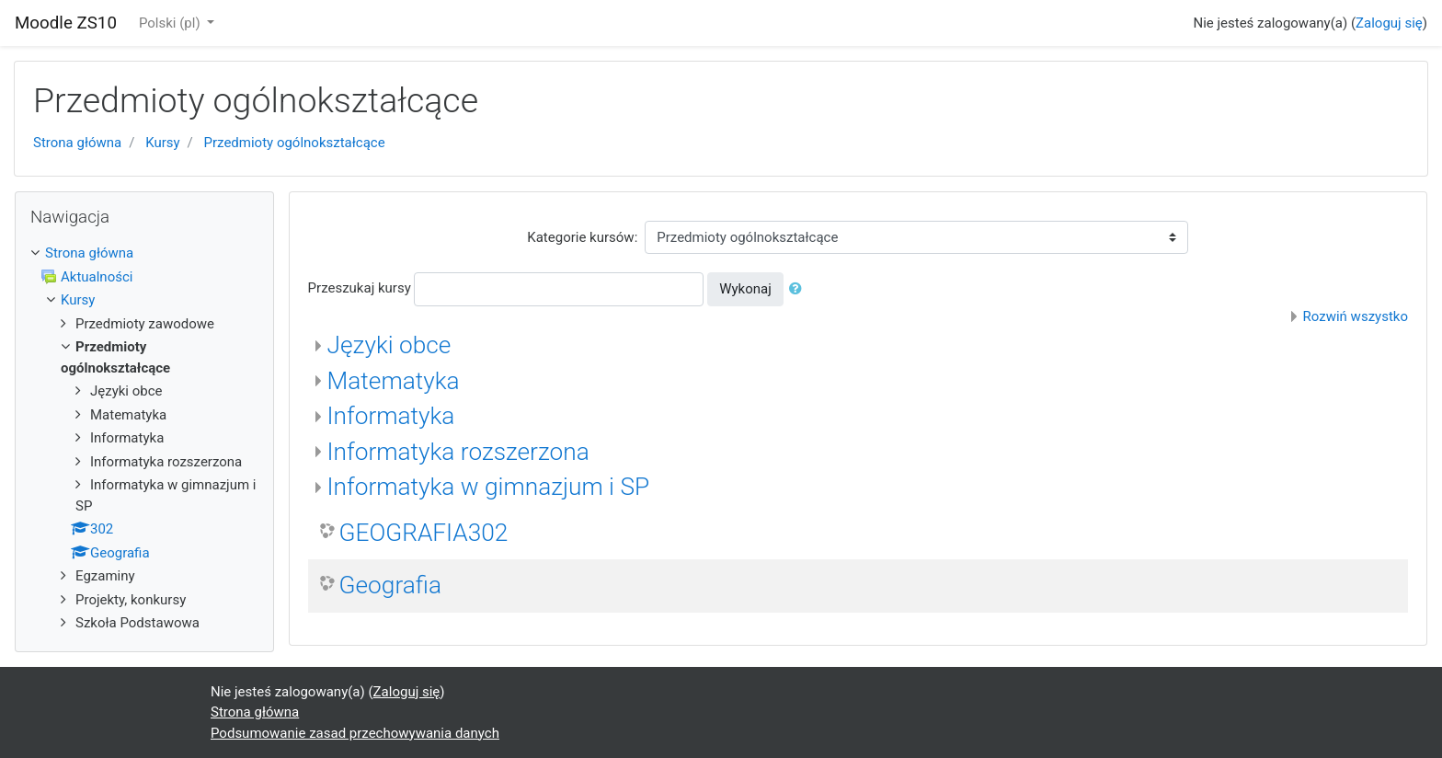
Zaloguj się (1389, 23)
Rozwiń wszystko (1355, 316)
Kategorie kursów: (582, 237)
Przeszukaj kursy (359, 288)
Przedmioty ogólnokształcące (294, 142)
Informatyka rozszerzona (458, 451)
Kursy (162, 142)
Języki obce (389, 345)
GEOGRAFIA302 (424, 532)
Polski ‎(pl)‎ (171, 23)
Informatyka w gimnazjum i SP (488, 486)
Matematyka (393, 381)
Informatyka (391, 416)
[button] (799, 289)
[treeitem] (144, 253)
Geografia (390, 585)
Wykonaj (745, 289)
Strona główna (77, 142)
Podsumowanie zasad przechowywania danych (355, 733)
